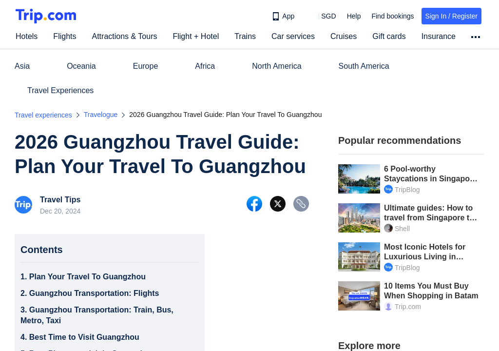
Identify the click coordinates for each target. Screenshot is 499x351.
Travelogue (101, 114)
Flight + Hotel (196, 36)
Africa (205, 66)
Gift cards (388, 36)
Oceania (81, 66)
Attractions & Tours (124, 36)
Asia (22, 66)
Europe (145, 66)
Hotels (27, 36)
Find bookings (392, 16)
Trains (245, 36)
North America (276, 66)
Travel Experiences (60, 90)
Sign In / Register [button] (451, 16)
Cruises (343, 36)
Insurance (439, 36)
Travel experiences (43, 115)
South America (364, 66)
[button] (321, 16)
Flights (64, 36)
